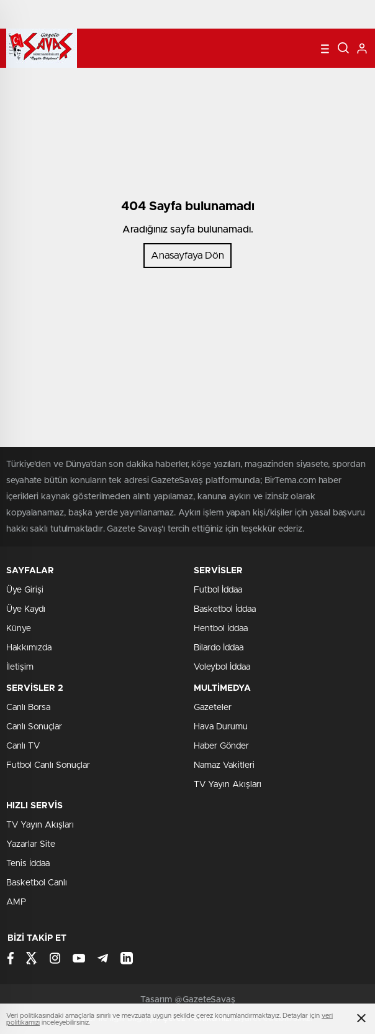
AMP (16, 902)
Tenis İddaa (28, 863)
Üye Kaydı (25, 609)
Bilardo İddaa (218, 648)
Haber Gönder (221, 746)
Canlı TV (23, 746)
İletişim (20, 667)
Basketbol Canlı (36, 883)
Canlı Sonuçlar (34, 726)
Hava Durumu (221, 726)
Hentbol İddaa (221, 628)
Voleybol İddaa (222, 667)
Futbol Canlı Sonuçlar (48, 765)
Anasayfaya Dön (187, 256)
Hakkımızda (29, 648)
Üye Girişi (24, 590)
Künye (18, 628)
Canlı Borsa (28, 707)
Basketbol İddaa (225, 609)
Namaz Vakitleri (224, 765)
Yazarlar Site (30, 844)
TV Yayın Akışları (227, 784)
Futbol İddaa (218, 590)
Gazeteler (213, 707)
